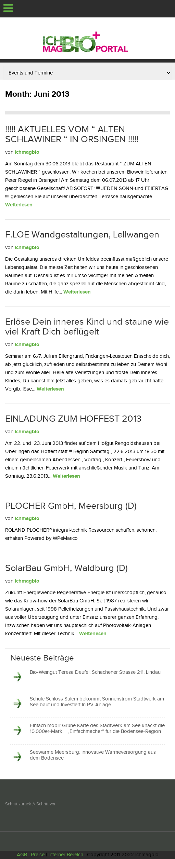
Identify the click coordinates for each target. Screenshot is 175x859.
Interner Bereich (65, 855)
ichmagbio (27, 152)
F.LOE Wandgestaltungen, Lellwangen (82, 234)
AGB (22, 855)
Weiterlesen (19, 205)
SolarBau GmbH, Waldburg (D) (66, 568)
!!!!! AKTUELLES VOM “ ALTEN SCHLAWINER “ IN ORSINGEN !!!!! (71, 134)
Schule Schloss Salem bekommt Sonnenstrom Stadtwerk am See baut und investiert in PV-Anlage (97, 702)
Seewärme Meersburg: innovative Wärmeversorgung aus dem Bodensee (93, 755)
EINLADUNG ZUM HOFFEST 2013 (73, 418)
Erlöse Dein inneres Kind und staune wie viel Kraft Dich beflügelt (87, 327)
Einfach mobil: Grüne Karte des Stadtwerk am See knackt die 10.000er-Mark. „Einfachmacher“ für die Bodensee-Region (97, 728)
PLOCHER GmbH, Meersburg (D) (71, 506)
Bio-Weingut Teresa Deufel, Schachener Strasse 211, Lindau (95, 672)
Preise (38, 855)
